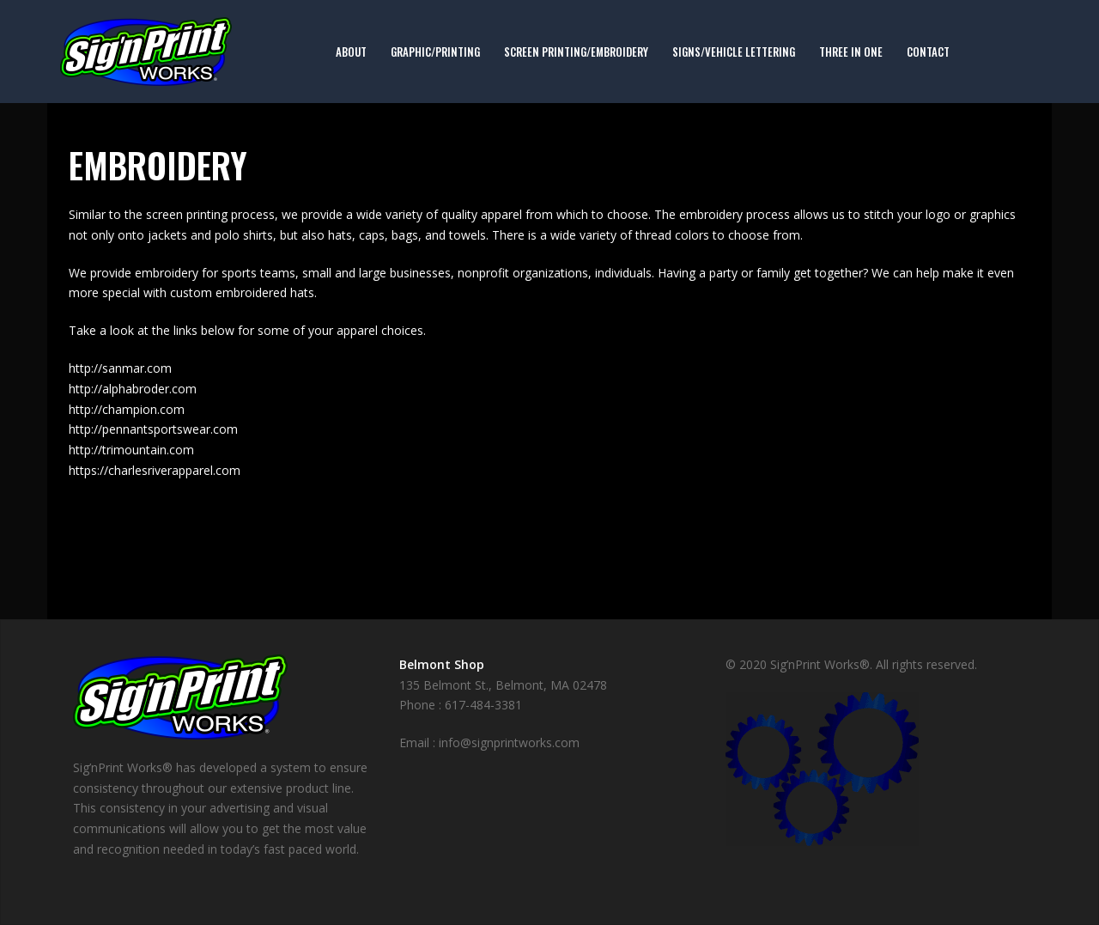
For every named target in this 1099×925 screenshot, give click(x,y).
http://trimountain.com (131, 449)
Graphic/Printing (435, 51)
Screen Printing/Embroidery (576, 51)
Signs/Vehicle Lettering (733, 51)
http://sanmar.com (120, 368)
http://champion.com (127, 409)
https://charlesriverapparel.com (154, 470)
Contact (928, 51)
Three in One (851, 51)
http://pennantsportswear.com (153, 429)
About (351, 51)
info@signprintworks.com (509, 742)
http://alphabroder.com (133, 388)
